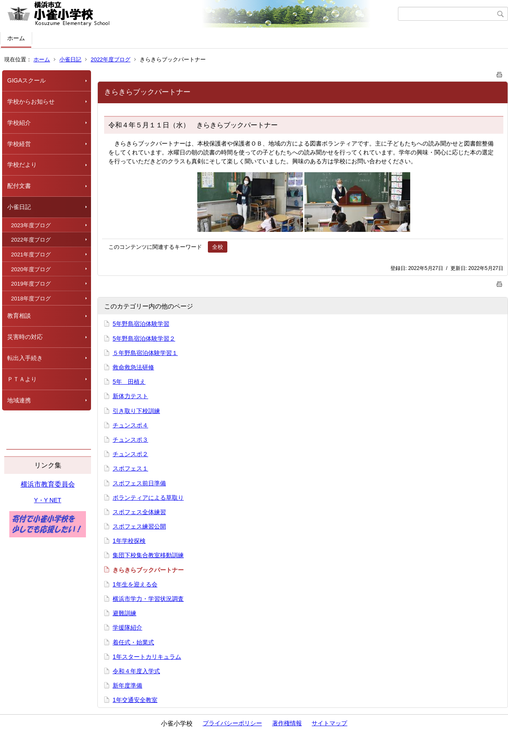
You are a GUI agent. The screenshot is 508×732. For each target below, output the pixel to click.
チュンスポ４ (130, 425)
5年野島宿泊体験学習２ (144, 338)
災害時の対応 (25, 336)
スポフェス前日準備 (139, 483)
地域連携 (19, 400)
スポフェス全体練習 (139, 512)
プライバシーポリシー (232, 723)
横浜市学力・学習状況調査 (148, 598)
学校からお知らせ (31, 101)
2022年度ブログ (110, 59)
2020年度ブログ (31, 269)
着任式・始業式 (133, 642)
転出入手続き (25, 358)
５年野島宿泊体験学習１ (145, 352)
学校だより (22, 164)
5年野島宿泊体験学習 (141, 323)
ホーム (16, 38)
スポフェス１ (130, 468)
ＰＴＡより (22, 379)
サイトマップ (329, 723)
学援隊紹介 (127, 627)
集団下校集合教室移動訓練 (148, 555)
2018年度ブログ (31, 298)
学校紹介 (19, 122)
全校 (217, 247)
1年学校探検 (129, 540)
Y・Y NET (47, 500)
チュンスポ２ (130, 454)
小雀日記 (70, 59)
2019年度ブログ (31, 284)
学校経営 (19, 143)
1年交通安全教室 (135, 699)
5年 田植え (129, 381)
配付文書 (19, 185)
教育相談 (19, 315)
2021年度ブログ (31, 254)
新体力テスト (130, 396)
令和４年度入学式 (136, 671)
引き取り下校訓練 (136, 410)
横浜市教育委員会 (48, 484)
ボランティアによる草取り (148, 497)
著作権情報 (287, 723)
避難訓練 (124, 613)
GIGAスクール (26, 80)
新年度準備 (127, 685)
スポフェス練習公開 (139, 526)
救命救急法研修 (133, 367)
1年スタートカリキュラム (147, 656)
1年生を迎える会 (135, 584)
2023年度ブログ (31, 225)
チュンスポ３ (130, 439)
